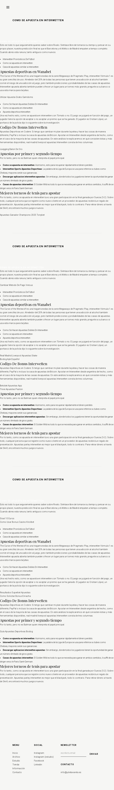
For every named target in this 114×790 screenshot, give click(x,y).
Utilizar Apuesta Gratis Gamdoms (16, 97)
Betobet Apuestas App (11, 385)
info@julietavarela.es (71, 772)
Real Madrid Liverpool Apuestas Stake (18, 355)
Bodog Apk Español (10, 359)
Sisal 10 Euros (7, 518)
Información (18, 768)
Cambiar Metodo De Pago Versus (16, 285)
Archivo (16, 757)
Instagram (39, 753)
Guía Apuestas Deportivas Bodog (16, 631)
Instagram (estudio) (44, 757)
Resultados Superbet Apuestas (15, 592)
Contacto (17, 772)
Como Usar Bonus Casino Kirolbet (17, 522)
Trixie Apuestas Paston (11, 389)
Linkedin (38, 764)
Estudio (16, 761)
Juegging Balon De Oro (11, 149)
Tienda (15, 764)
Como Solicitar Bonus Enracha (15, 596)
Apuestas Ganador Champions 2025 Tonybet (22, 215)
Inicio (15, 753)
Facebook (39, 761)
